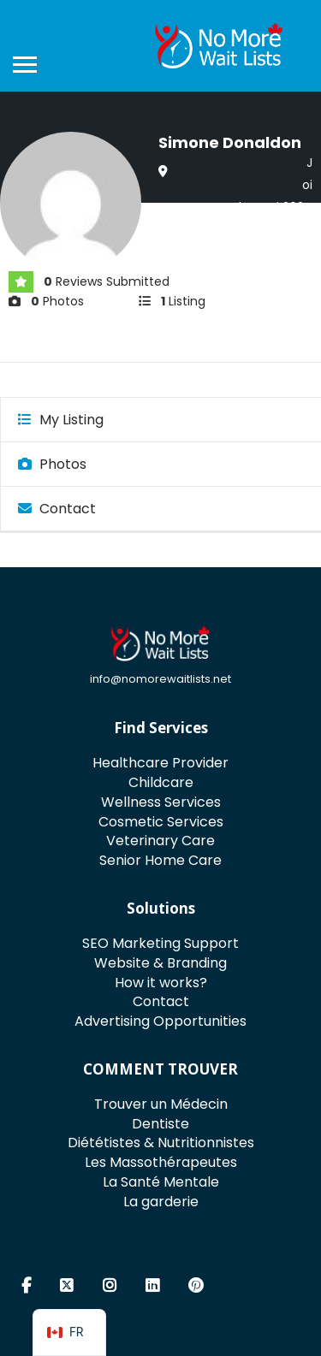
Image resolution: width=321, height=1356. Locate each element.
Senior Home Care (160, 860)
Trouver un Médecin (161, 1104)
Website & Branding (160, 963)
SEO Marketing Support (160, 943)
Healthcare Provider (160, 763)
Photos (52, 464)
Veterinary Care (160, 840)
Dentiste (160, 1124)
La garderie (161, 1201)
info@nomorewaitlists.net (160, 679)
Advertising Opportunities (160, 1021)
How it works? (161, 982)
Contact (57, 508)
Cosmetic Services (160, 822)
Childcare (160, 782)
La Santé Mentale (161, 1182)
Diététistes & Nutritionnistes (161, 1142)
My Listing (61, 419)
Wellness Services (161, 802)
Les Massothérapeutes (161, 1162)
